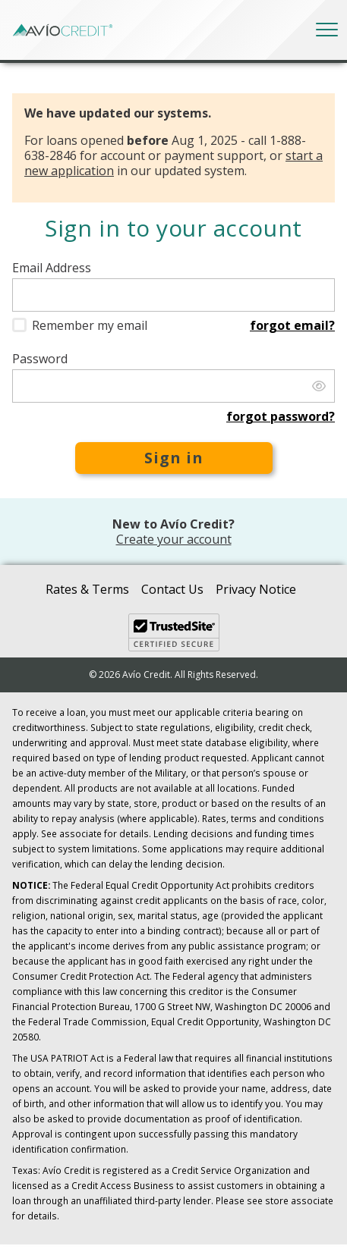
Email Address (51, 268)
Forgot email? (292, 325)
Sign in (173, 457)
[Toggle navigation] (327, 30)
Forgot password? (280, 416)
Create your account (174, 539)
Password (40, 359)
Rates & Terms (87, 589)
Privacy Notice (256, 589)
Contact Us (172, 589)
